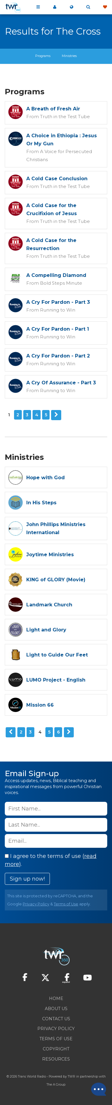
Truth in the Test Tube (65, 116)
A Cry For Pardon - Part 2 (58, 356)
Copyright (56, 1049)
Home (56, 998)
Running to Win (57, 310)
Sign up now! (27, 879)
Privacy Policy (36, 904)
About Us (56, 1008)
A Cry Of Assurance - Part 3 (61, 383)
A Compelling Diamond (56, 275)
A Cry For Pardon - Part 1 (57, 329)
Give (105, 7)
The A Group (56, 1084)
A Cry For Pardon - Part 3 (58, 302)
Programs (42, 56)
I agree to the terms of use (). (50, 860)
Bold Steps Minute (61, 283)
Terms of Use (66, 904)
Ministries (69, 56)
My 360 (54, 7)
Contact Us (56, 1018)
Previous (11, 732)
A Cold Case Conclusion (57, 178)
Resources (56, 1059)
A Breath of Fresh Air (53, 109)
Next (56, 415)
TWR (71, 1076)
